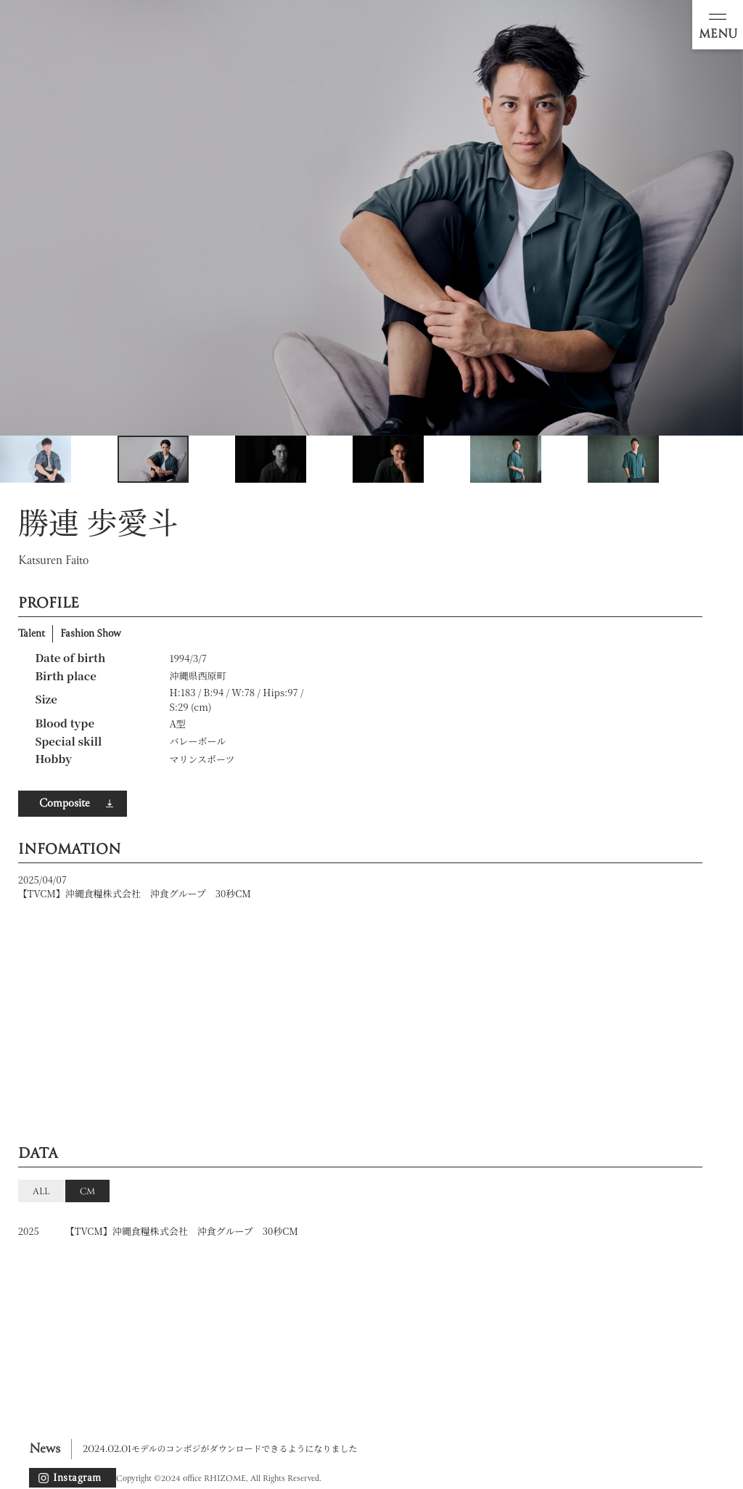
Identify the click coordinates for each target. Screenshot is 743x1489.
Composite (64, 803)
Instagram (77, 1478)
